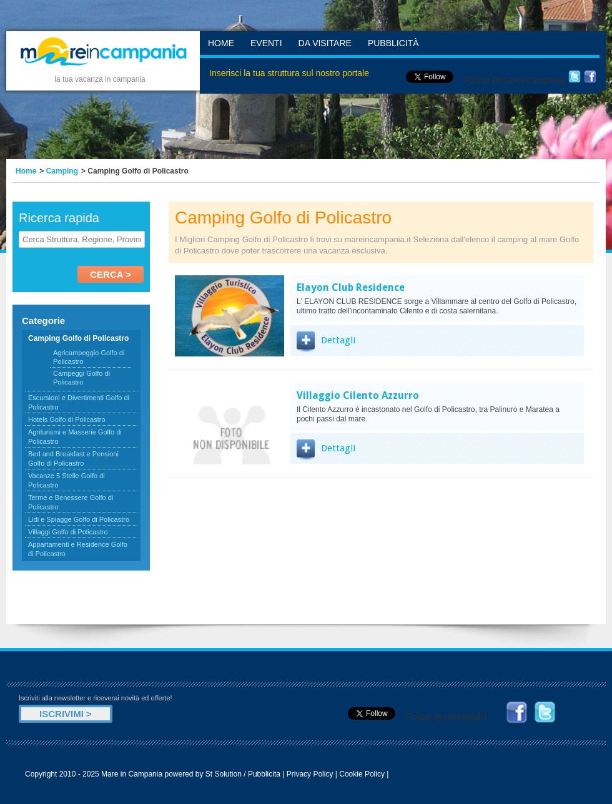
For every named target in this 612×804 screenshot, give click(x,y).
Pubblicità (393, 43)
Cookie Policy (362, 774)
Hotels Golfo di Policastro (67, 419)
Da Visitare (325, 43)
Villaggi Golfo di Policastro (68, 532)
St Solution (223, 774)
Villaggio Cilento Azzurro (358, 395)
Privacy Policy (310, 774)
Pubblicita (264, 774)
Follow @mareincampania (514, 80)
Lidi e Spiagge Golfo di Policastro (78, 519)
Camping (62, 171)
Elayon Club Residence (351, 287)
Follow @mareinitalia (446, 717)
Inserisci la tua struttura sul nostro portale (289, 73)
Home (221, 43)
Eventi (266, 43)
